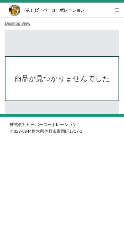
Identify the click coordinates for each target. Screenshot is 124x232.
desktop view (17, 23)
